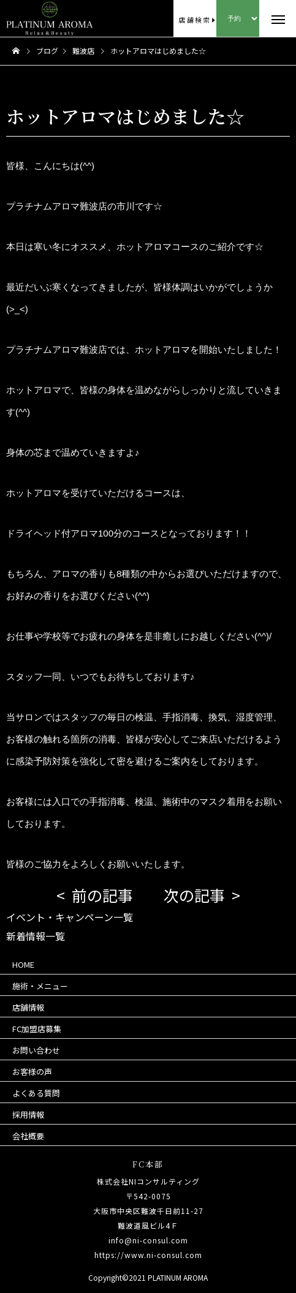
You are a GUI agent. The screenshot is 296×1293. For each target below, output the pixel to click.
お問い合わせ (36, 1050)
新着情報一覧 (35, 936)
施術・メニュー (40, 986)
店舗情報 (28, 1007)
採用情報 (28, 1114)
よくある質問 (36, 1093)
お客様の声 (32, 1071)
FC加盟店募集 (36, 1029)
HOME (23, 964)
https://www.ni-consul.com (148, 1255)
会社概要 (28, 1136)
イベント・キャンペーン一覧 (69, 917)
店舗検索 (194, 20)
